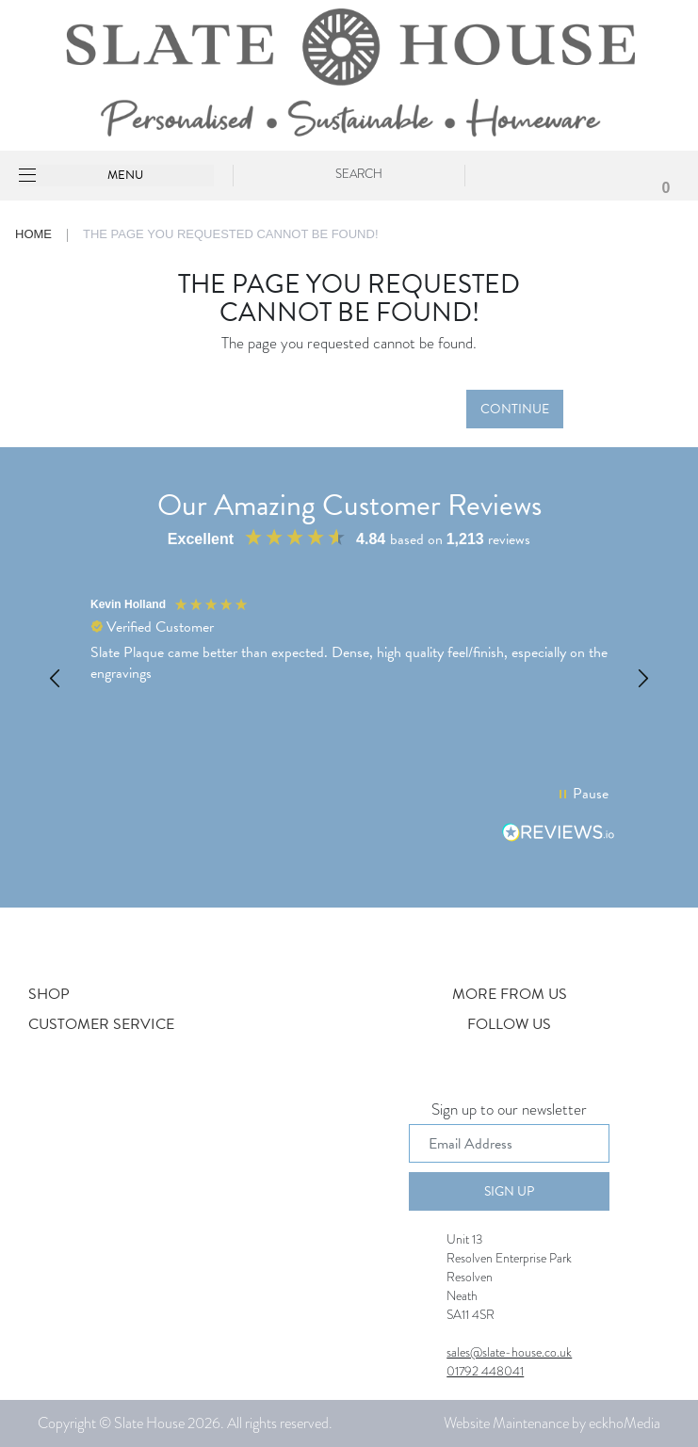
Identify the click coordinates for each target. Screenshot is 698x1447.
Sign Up (509, 1191)
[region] (349, 678)
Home (33, 234)
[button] (55, 678)
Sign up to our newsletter (509, 1111)
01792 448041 (485, 1370)
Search (358, 174)
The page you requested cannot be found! (231, 234)
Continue (514, 409)
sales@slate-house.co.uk (509, 1351)
